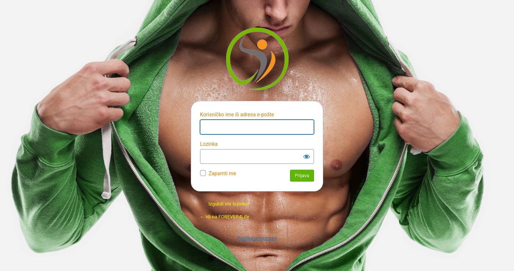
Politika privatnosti (256, 238)
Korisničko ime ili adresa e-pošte (237, 114)
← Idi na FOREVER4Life (224, 216)
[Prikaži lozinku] (306, 156)
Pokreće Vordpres (257, 59)
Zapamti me (222, 173)
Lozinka (209, 144)
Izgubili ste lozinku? (229, 204)
